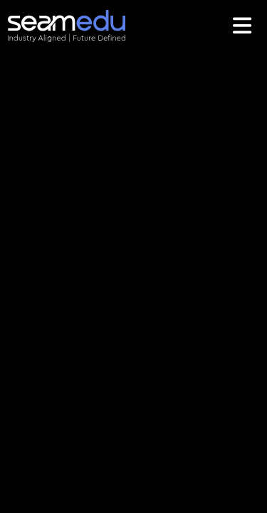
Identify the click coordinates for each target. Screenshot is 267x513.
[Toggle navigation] (244, 25)
